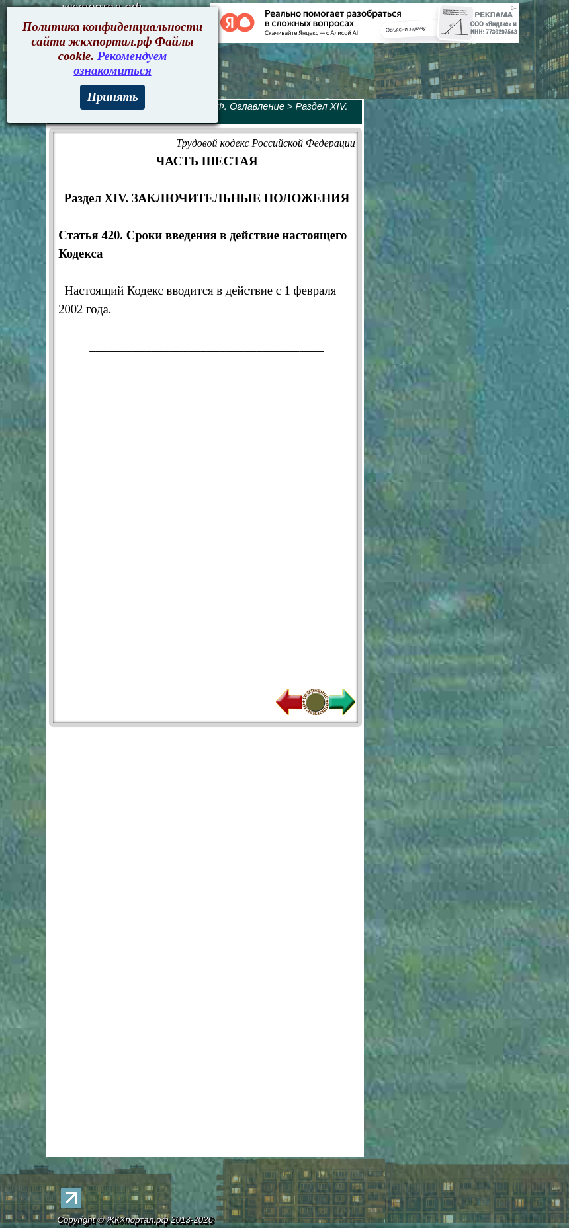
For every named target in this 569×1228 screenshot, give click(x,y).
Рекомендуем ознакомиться (120, 63)
